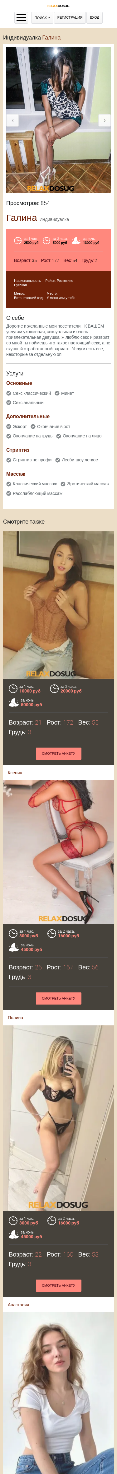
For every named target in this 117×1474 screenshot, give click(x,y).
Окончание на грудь (32, 435)
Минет (67, 393)
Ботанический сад (28, 298)
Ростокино (65, 281)
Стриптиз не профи (32, 459)
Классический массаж (35, 483)
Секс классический (32, 393)
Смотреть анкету (58, 754)
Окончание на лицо (82, 435)
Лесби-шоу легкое (80, 459)
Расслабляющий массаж (37, 493)
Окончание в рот (53, 426)
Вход (94, 18)
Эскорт (20, 426)
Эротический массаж (88, 483)
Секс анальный (28, 402)
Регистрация (70, 18)
